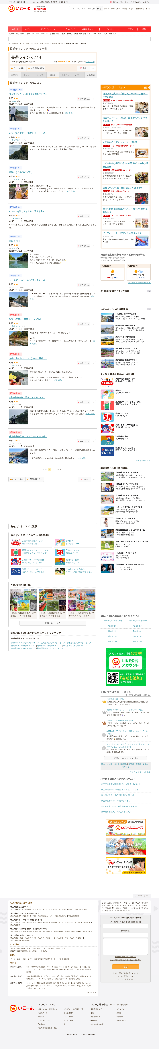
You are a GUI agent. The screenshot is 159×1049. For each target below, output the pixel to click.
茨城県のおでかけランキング (53, 643)
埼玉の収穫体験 (60, 916)
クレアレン (16, 140)
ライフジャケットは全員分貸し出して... (28, 94)
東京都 (145, 764)
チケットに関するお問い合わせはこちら (125, 973)
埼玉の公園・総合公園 (82, 922)
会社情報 (120, 1017)
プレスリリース (122, 1020)
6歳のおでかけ (113, 636)
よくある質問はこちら (126, 976)
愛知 (57, 34)
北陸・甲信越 (67, 34)
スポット (15, 29)
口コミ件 (90, 62)
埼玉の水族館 (87, 931)
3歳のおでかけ (138, 626)
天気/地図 (91, 75)
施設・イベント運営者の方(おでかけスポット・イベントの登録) (46, 959)
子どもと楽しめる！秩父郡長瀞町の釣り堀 (119, 806)
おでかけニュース (111, 29)
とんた (14, 404)
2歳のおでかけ (113, 626)
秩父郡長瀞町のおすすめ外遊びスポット (118, 812)
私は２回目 (14, 241)
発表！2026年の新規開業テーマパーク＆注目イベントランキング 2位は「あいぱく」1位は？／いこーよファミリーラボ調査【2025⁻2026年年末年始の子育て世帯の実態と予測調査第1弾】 (58, 969)
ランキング (70, 29)
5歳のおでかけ (138, 631)
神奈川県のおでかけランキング (50, 648)
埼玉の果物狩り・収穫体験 (20, 940)
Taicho (14, 443)
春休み (106, 9)
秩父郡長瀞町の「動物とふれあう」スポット (120, 789)
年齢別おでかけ (88, 29)
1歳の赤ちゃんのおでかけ (138, 621)
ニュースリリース (44, 1020)
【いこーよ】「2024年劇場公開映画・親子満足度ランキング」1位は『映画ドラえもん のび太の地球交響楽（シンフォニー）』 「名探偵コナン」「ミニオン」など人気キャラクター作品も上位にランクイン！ (58, 985)
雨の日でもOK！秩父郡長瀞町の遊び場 (117, 795)
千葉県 (138, 764)
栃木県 (116, 764)
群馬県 (124, 764)
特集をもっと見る (143, 460)
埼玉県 (131, 764)
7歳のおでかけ (138, 636)
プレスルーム (68, 1017)
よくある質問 (68, 1013)
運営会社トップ (96, 1009)
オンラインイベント (48, 29)
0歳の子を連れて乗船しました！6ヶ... (27, 397)
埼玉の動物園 (26, 909)
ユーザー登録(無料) (134, 2)
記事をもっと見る (52, 623)
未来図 (119, 1013)
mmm (14, 101)
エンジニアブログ (97, 1024)
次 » (59, 469)
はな (13, 248)
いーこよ (15, 287)
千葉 (43, 34)
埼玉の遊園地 (15, 909)
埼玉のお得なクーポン (18, 922)
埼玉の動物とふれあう (46, 916)
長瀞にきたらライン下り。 (22, 172)
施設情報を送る (36, 68)
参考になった (84, 99)
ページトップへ (142, 896)
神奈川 (38, 34)
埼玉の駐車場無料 (50, 922)
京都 (84, 34)
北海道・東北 (14, 34)
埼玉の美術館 (76, 931)
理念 (92, 1013)
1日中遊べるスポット (143, 9)
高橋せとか (16, 326)
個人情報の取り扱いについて (125, 957)
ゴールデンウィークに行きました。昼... (28, 280)
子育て (131, 29)
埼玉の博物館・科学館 (62, 931)
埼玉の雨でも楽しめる (18, 931)
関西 (76, 34)
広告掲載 (41, 1017)
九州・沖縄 (108, 34)
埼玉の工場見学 (16, 916)
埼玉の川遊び (15, 925)
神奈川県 (125, 767)
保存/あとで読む (117, 2)
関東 (29, 34)
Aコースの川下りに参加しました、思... (28, 133)
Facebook (41, 1024)
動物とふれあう (128, 9)
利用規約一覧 (42, 1013)
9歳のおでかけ (138, 641)
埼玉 (47, 34)
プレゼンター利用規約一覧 (73, 1009)
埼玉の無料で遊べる (35, 922)
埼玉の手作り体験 (29, 916)
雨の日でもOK (116, 9)
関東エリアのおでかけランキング (25, 643)
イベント (28, 29)
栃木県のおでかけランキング (79, 643)
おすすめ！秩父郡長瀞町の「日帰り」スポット (120, 784)
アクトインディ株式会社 (118, 1005)
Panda (14, 365)
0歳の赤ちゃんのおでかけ (113, 621)
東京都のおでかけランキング (23, 648)
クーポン (40, 75)
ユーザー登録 (15, 959)
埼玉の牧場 (62, 909)
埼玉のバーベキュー (40, 909)
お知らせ (65, 75)
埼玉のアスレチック (65, 922)
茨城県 (109, 764)
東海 (53, 34)
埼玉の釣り (53, 909)
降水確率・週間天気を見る (139, 283)
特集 (144, 29)
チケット (27, 75)
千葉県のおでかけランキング (75, 645)
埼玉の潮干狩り (62, 938)
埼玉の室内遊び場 (34, 931)
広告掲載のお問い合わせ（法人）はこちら (125, 960)
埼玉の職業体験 (73, 916)
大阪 (80, 34)
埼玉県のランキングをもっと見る (126, 758)
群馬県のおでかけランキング (23, 645)
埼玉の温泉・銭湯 (16, 938)
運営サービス (95, 1017)
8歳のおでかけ (113, 641)
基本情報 (15, 75)
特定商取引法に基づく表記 (47, 1028)
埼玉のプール (73, 909)
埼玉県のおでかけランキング (49, 645)
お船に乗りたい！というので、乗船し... (28, 358)
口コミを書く (18, 68)
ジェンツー (16, 179)
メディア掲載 (68, 1020)
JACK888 (15, 218)
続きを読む (69, 113)
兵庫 (88, 34)
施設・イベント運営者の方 (47, 1009)
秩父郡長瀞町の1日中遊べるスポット (116, 801)
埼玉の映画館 (47, 931)
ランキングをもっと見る (140, 772)
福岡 (114, 34)
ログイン (146, 2)
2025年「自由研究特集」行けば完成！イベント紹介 (29, 951)
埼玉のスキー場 (30, 938)
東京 (33, 34)
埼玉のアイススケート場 (46, 938)
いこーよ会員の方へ (125, 979)
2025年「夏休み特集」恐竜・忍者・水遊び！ (26, 948)
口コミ (53, 75)
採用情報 (94, 1020)
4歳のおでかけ (113, 631)
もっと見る (90, 992)
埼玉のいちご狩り (76, 938)
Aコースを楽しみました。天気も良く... (28, 211)
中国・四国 (97, 34)
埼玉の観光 (83, 909)
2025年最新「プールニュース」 (57, 948)
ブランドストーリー (124, 1009)
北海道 (22, 34)
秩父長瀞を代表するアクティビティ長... (28, 436)
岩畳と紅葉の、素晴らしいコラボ (25, 319)
